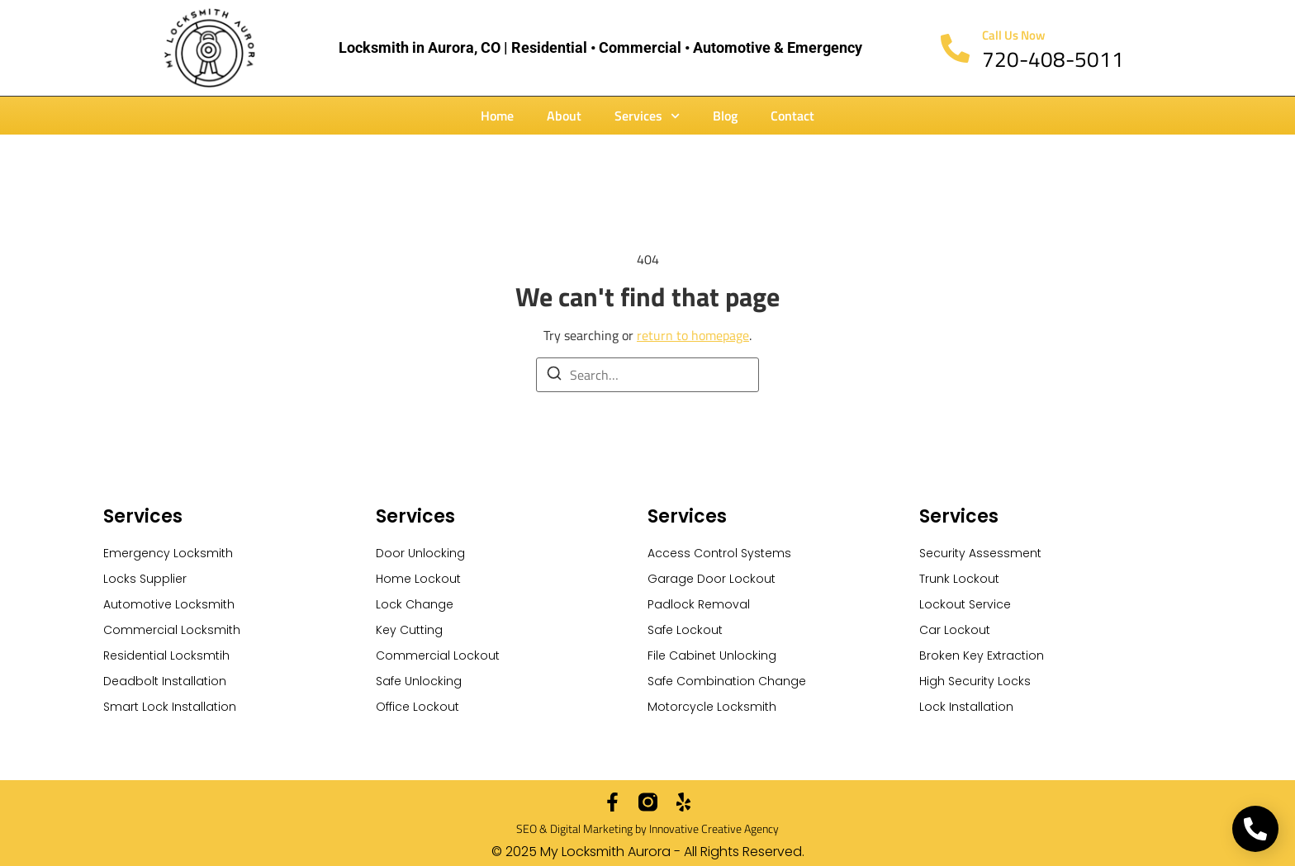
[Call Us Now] (955, 48)
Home (497, 115)
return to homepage (693, 335)
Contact (792, 115)
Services (647, 116)
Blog (725, 115)
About (564, 115)
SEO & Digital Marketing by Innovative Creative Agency (647, 828)
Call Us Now (1014, 35)
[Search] (554, 375)
